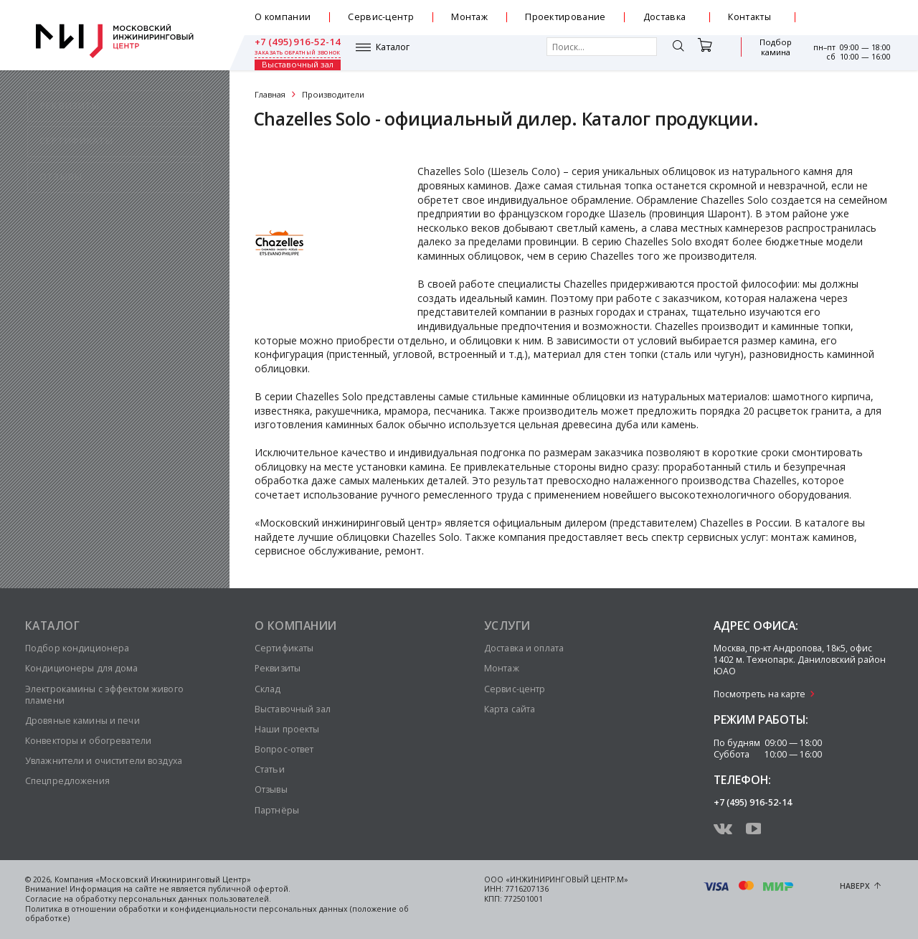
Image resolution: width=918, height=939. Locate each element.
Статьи (270, 769)
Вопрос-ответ (284, 749)
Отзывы (271, 789)
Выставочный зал (767, 53)
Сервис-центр (381, 17)
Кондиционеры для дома (81, 668)
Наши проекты (287, 729)
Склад (268, 689)
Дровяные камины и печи (82, 720)
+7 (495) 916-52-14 (848, 12)
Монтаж (469, 17)
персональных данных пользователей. (194, 899)
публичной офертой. (249, 889)
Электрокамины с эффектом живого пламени (104, 695)
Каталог (291, 52)
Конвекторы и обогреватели (88, 741)
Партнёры (277, 810)
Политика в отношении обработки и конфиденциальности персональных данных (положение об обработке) (217, 914)
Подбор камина (707, 52)
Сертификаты (284, 648)
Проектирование (565, 17)
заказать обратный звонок (847, 23)
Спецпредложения (67, 781)
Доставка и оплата (524, 648)
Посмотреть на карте (759, 694)
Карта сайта (509, 709)
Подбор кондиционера (77, 648)
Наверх (855, 886)
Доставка (664, 17)
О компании (283, 17)
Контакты (749, 17)
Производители (333, 94)
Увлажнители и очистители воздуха (103, 761)
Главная (270, 94)
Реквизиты (278, 668)
